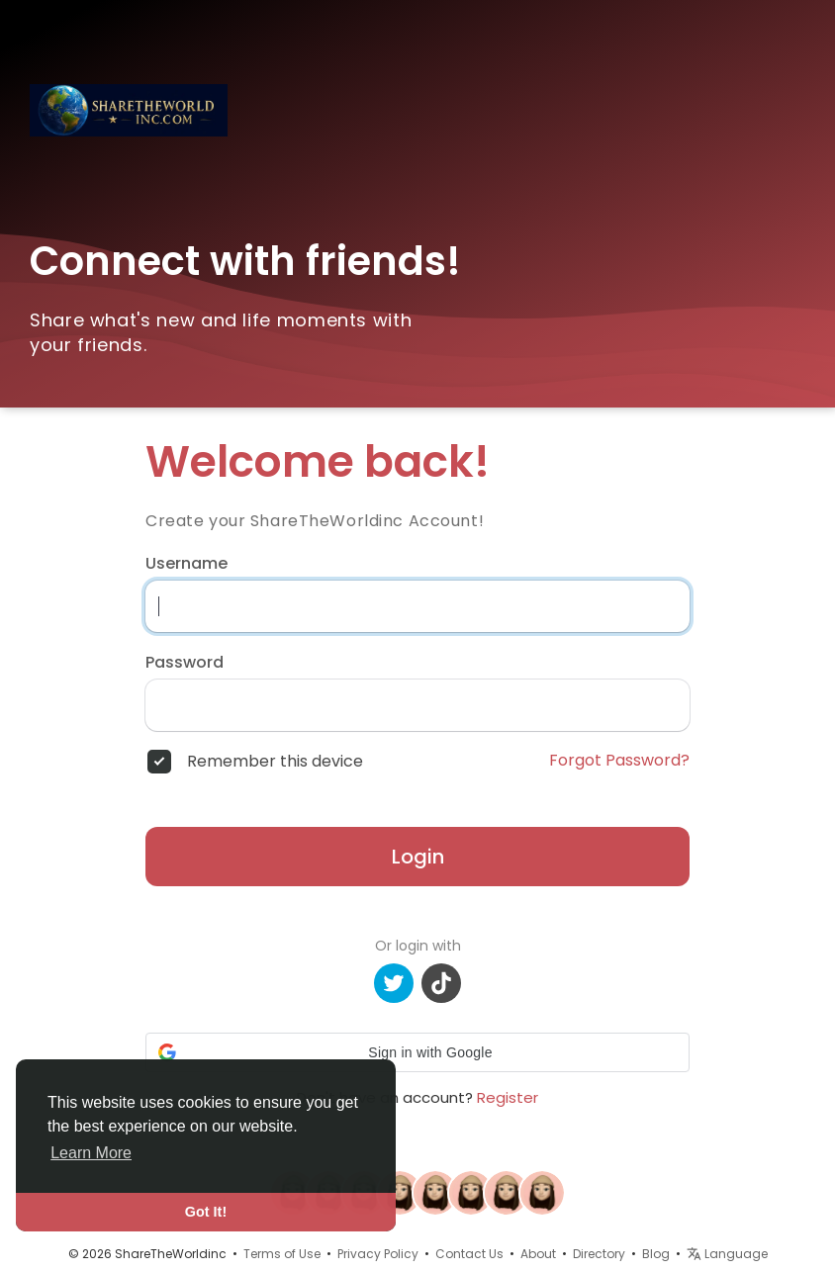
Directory (599, 1253)
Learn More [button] (91, 1152)
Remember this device (275, 761)
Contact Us (469, 1253)
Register (507, 1097)
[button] (417, 1052)
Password (184, 663)
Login (418, 856)
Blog (656, 1253)
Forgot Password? (619, 761)
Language (727, 1253)
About (538, 1253)
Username (186, 564)
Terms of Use (282, 1253)
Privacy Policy (377, 1253)
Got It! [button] (206, 1212)
